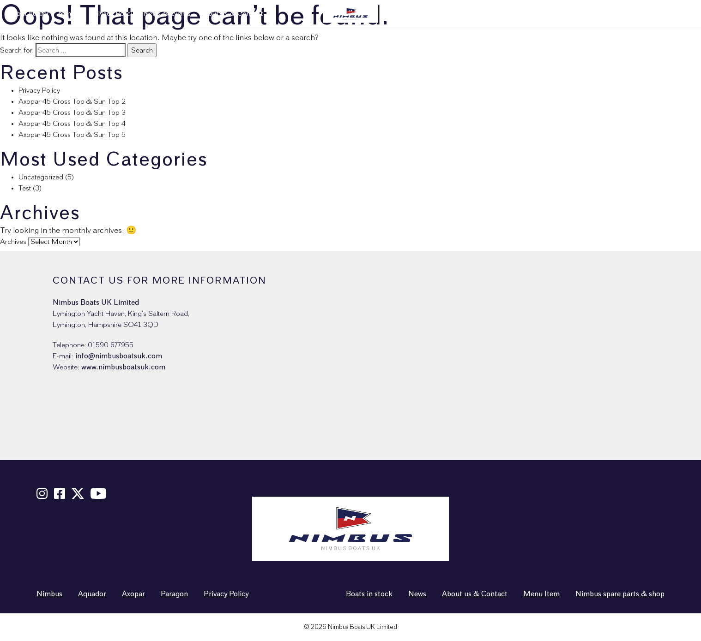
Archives (13, 241)
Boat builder (30, 13)
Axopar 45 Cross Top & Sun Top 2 (72, 101)
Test (24, 188)
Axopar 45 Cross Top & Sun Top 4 (72, 123)
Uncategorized (40, 177)
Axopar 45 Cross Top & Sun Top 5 (72, 134)
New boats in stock (496, 13)
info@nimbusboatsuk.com (118, 356)
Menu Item (541, 594)
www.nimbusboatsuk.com (123, 367)
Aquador (92, 594)
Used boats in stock (565, 13)
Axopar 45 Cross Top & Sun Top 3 (72, 112)
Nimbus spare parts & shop (647, 13)
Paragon (174, 594)
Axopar (133, 594)
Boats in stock (369, 594)
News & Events (167, 13)
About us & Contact (231, 13)
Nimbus (70, 13)
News (417, 594)
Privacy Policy (112, 13)
